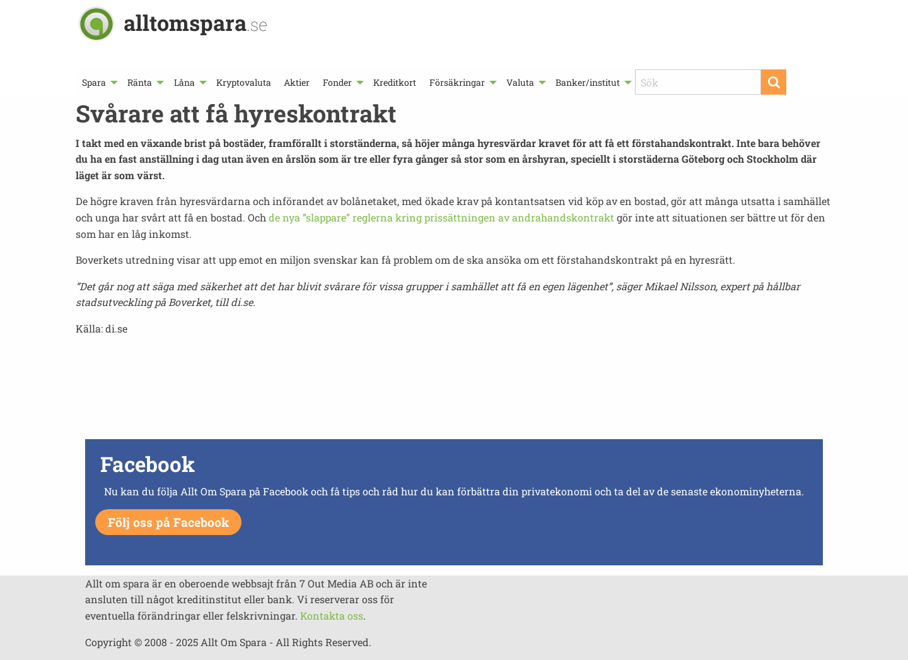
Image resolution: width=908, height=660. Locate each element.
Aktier (297, 82)
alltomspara (195, 22)
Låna (184, 82)
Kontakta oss (331, 615)
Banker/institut (588, 82)
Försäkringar (457, 82)
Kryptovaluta (243, 82)
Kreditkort (394, 82)
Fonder (337, 82)
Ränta (139, 82)
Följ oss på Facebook (168, 522)
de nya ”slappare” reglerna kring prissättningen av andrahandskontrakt (441, 217)
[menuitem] (98, 82)
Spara (94, 82)
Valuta (520, 82)
